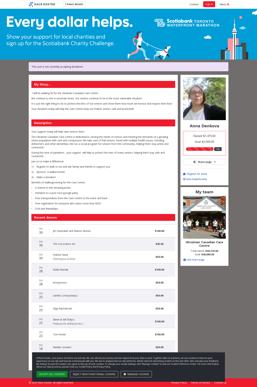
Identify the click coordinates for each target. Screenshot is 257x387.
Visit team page (193, 259)
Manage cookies (136, 374)
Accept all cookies (52, 374)
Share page (204, 162)
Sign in (209, 4)
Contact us (220, 382)
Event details (74, 4)
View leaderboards (195, 179)
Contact (194, 4)
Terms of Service (200, 382)
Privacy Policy (179, 382)
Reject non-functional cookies (94, 374)
